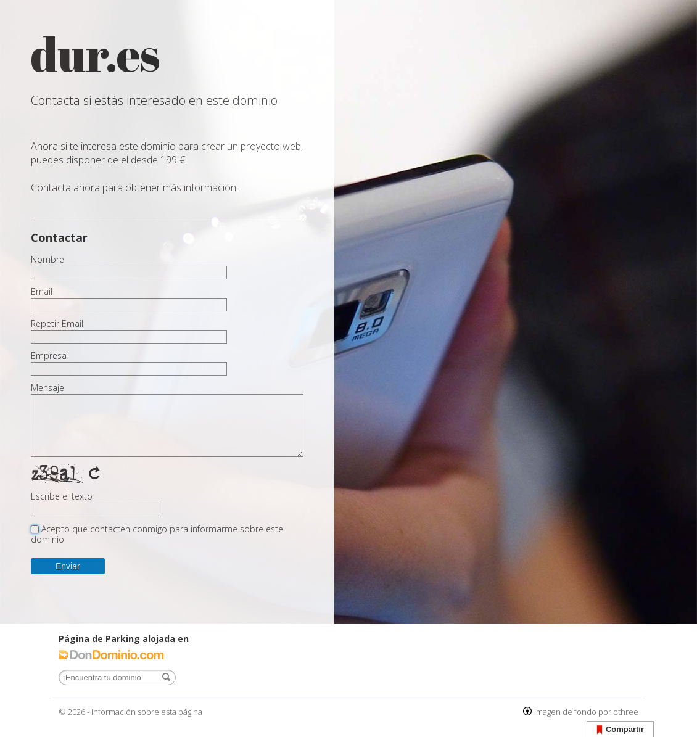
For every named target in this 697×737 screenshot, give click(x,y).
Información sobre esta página (146, 711)
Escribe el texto (62, 496)
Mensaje (47, 388)
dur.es (95, 54)
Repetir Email (57, 324)
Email (41, 292)
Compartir (620, 730)
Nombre (47, 260)
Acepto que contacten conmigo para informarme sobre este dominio (157, 534)
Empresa (49, 356)
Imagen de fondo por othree (586, 711)
